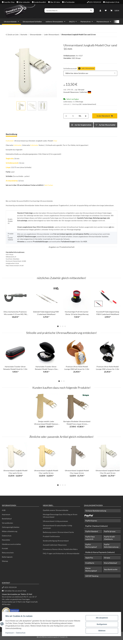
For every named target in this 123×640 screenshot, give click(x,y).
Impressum (10, 633)
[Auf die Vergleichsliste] (81, 124)
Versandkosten (7, 523)
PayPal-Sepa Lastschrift (90, 538)
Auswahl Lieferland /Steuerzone (55, 545)
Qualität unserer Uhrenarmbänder (55, 510)
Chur (55, 141)
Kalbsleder (10, 141)
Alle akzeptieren (101, 618)
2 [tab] (60, 326)
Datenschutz (21, 633)
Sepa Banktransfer (111, 569)
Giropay (107, 558)
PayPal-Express (91, 521)
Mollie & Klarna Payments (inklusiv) (100, 552)
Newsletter (6, 540)
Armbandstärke (11, 181)
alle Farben (49, 185)
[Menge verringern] (66, 115)
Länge (8, 167)
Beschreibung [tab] (11, 134)
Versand (81, 90)
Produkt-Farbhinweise (51, 536)
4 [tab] (65, 326)
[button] (100, 11)
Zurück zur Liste (12, 35)
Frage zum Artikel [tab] (28, 134)
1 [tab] (58, 326)
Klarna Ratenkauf (110, 563)
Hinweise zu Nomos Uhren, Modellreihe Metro (60, 549)
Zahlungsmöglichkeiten (10, 527)
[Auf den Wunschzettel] (105, 124)
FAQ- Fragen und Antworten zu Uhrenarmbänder (61, 553)
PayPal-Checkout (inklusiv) (96, 526)
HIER (85, 241)
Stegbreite (9, 158)
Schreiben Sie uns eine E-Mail (14, 591)
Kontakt (5, 548)
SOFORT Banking (91, 576)
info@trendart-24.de (112, 2)
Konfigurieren (101, 624)
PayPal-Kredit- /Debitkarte (109, 538)
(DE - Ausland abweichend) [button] (87, 104)
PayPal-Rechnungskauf (91, 545)
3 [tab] (62, 326)
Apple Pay (89, 558)
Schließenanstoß (12, 163)
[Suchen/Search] (68, 11)
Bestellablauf (7, 519)
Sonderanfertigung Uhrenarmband (56, 541)
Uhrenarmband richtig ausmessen (55, 521)
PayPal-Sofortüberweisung (111, 545)
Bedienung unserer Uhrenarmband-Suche (58, 532)
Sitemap (5, 561)
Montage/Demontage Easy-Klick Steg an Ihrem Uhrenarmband (60, 515)
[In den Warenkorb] (8, 42)
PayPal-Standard (91, 531)
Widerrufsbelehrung (9, 531)
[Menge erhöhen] (85, 115)
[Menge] (73, 115)
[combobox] (90, 73)
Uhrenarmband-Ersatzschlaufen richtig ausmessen (57, 526)
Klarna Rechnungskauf (91, 569)
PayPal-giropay (109, 531)
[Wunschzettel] (105, 11)
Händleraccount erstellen (11, 544)
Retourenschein (8, 553)
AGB (3, 510)
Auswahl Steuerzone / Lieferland (77, 92)
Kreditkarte (89, 563)
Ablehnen (101, 630)
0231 (9, 587)
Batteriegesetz (7, 557)
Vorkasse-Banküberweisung (95, 511)
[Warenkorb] (114, 11)
